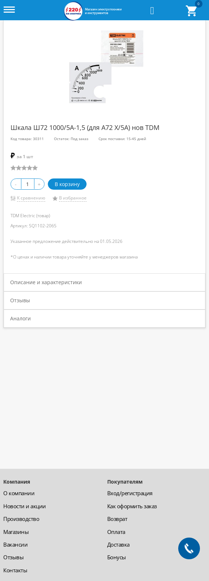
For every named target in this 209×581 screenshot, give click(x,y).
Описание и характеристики (46, 282)
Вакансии (15, 544)
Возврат (117, 518)
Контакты (15, 570)
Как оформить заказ (132, 506)
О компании (18, 493)
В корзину (67, 184)
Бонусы (116, 557)
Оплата (116, 531)
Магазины (16, 531)
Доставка (118, 544)
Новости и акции (24, 506)
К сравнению (31, 198)
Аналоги (20, 318)
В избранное (73, 198)
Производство (21, 518)
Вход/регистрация (129, 493)
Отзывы (20, 300)
